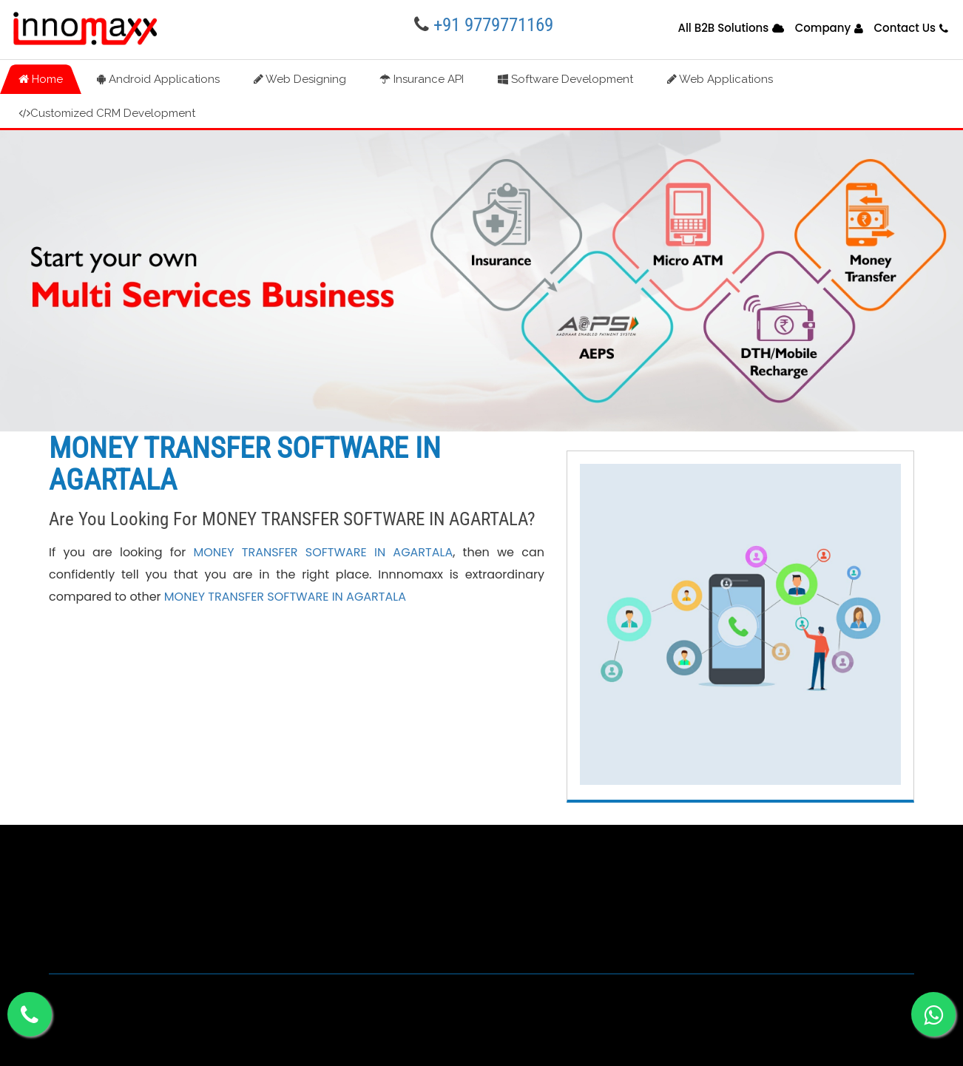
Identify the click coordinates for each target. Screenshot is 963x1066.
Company (823, 28)
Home (40, 79)
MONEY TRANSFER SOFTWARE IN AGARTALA (323, 552)
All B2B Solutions (723, 28)
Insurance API (422, 79)
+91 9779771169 (493, 25)
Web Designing (300, 79)
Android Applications (158, 79)
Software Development (565, 79)
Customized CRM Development (106, 113)
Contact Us (905, 28)
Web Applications (720, 79)
